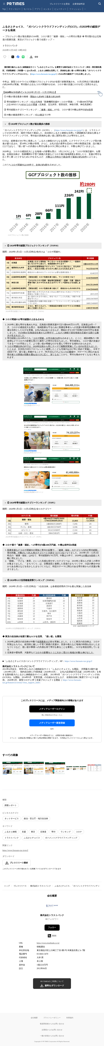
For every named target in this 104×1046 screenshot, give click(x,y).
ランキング (66, 832)
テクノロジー (15, 9)
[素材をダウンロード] (31, 57)
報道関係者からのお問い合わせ (52, 1023)
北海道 (43, 832)
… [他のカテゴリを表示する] (85, 8)
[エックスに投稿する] (12, 57)
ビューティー (60, 9)
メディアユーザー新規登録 (52, 723)
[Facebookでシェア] (18, 57)
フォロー (52, 927)
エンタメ (47, 9)
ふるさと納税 (11, 832)
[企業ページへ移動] (52, 906)
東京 (33, 832)
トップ (7, 886)
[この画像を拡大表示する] (12, 768)
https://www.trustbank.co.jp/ (48, 943)
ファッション (75, 9)
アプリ (37, 9)
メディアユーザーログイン (52, 709)
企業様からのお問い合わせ (52, 1029)
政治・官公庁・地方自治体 (36, 818)
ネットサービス (12, 818)
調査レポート (11, 805)
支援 (24, 832)
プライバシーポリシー (52, 1017)
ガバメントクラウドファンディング (61, 838)
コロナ (79, 832)
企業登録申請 (79, 3)
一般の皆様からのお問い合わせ (52, 1036)
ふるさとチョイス (32, 838)
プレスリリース (20, 886)
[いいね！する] (4, 57)
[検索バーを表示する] (100, 4)
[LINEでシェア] (23, 57)
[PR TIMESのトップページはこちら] (15, 3)
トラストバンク (12, 838)
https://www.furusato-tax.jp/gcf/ (44, 74)
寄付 (53, 832)
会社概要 (34, 1017)
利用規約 (69, 1017)
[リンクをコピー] (36, 57)
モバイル (28, 9)
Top (4, 9)
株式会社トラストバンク (40, 886)
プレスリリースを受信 (60, 3)
